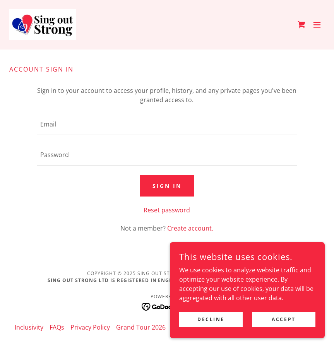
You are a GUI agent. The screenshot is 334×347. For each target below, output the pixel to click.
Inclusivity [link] (29, 327)
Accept (283, 319)
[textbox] (167, 124)
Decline (210, 319)
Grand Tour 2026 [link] (141, 327)
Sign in (167, 186)
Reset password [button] (167, 210)
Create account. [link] (190, 228)
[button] (317, 24)
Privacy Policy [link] (90, 327)
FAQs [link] (57, 327)
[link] (42, 24)
